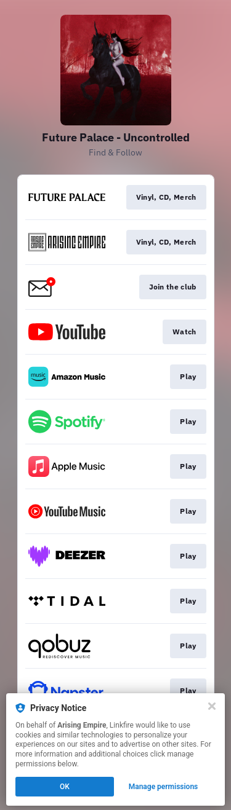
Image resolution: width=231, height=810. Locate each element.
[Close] (212, 706)
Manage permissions (163, 786)
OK (65, 786)
